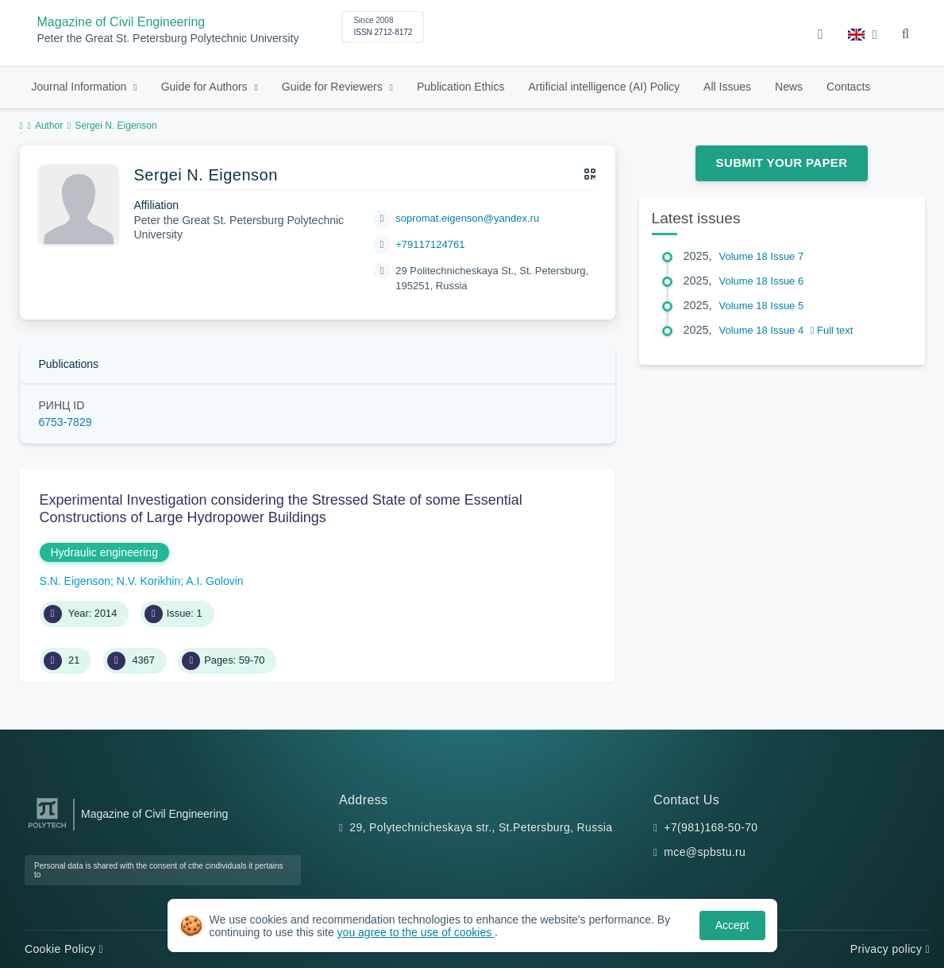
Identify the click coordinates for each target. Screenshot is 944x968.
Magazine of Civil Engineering (121, 22)
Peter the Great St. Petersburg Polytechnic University (168, 39)
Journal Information (81, 86)
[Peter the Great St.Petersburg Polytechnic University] (47, 828)
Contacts (848, 86)
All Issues (727, 86)
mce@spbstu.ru (705, 852)
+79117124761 (429, 244)
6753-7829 (65, 422)
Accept (732, 925)
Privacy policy (890, 949)
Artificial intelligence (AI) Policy (604, 86)
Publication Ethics (461, 86)
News (789, 86)
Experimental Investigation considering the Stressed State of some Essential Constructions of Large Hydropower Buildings (281, 508)
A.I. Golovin (214, 581)
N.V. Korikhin (148, 581)
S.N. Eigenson (75, 581)
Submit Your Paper (782, 162)
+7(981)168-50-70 (710, 827)
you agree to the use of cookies (416, 932)
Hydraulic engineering (104, 552)
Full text (832, 330)
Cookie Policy (64, 949)
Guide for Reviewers (334, 86)
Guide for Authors (206, 86)
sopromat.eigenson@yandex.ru (467, 218)
